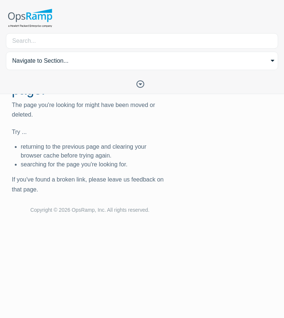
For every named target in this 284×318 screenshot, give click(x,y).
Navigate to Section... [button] (40, 61)
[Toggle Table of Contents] (142, 83)
